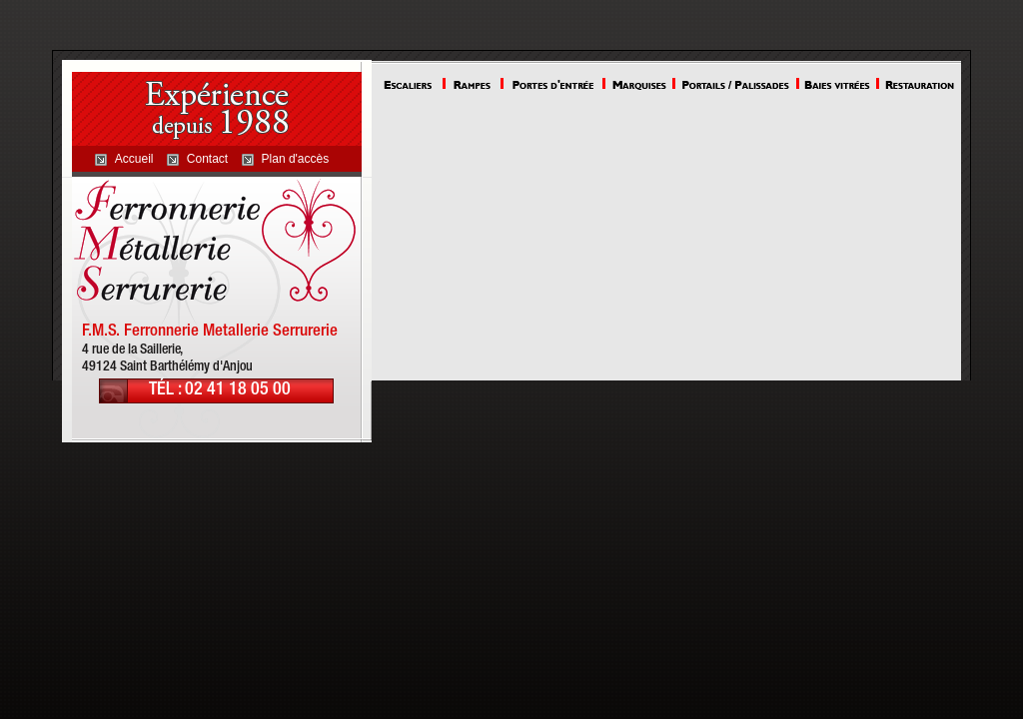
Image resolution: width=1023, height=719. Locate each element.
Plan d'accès (296, 159)
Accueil (134, 159)
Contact (207, 159)
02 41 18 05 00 (238, 390)
